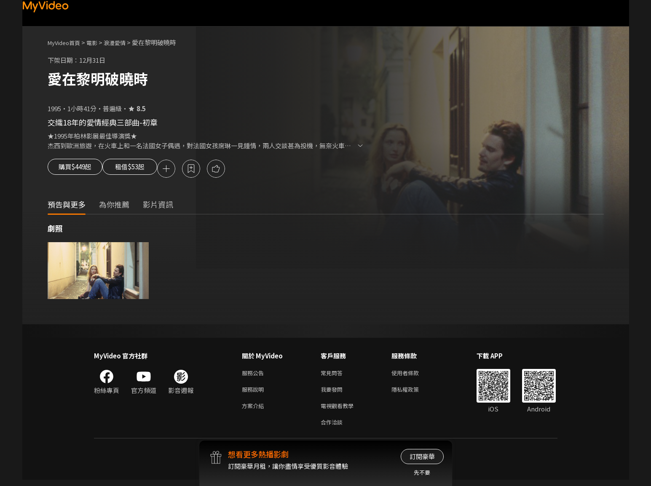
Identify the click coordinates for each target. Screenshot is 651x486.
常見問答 (333, 374)
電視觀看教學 (340, 410)
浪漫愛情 (124, 42)
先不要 (422, 472)
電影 (98, 42)
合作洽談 (333, 427)
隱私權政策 (412, 392)
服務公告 (254, 374)
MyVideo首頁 (67, 42)
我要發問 (333, 392)
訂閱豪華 (422, 456)
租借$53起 (143, 169)
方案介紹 (254, 410)
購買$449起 (78, 169)
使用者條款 (412, 374)
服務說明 (254, 392)
